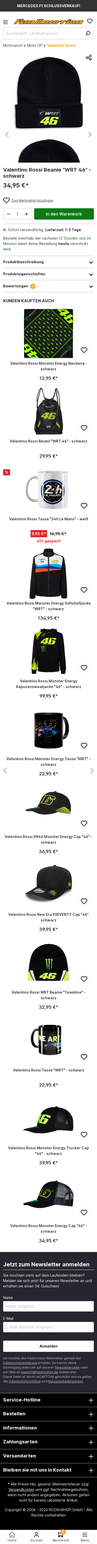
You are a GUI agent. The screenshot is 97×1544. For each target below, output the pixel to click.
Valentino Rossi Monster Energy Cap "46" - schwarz (48, 1228)
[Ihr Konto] (36, 1537)
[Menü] (7, 24)
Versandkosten (21, 1489)
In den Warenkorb (64, 213)
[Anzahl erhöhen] (26, 214)
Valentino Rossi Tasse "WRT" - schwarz (48, 1070)
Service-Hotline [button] (48, 1400)
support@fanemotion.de (39, 1372)
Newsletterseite (67, 1367)
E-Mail (8, 1318)
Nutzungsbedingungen (65, 1381)
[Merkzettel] (90, 21)
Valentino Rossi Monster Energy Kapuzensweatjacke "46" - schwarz (48, 684)
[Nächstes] (90, 134)
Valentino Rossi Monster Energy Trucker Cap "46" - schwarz (48, 1151)
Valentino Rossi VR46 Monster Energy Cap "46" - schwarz (48, 839)
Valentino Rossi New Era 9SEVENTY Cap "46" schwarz (48, 917)
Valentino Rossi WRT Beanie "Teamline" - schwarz (49, 995)
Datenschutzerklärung (20, 1363)
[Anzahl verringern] (8, 214)
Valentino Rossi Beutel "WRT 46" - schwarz (48, 441)
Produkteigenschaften (48, 274)
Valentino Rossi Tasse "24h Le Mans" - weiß (48, 519)
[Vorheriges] (7, 134)
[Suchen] (88, 33)
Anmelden (49, 1346)
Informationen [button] (48, 1428)
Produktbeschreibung (48, 262)
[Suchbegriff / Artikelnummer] (48, 33)
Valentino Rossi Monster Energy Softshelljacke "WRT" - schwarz (48, 606)
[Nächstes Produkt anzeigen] (5, 770)
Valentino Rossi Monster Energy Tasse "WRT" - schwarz (48, 762)
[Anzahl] (18, 214)
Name (8, 1297)
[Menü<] (85, 1537)
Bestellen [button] (48, 1414)
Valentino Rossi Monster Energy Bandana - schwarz (48, 366)
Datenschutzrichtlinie (25, 1381)
